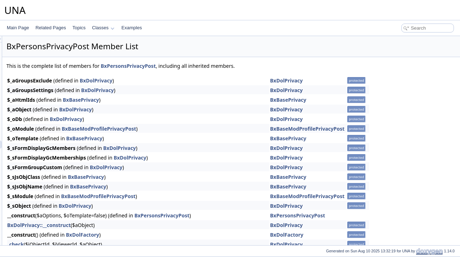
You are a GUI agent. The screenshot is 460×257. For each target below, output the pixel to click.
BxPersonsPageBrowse (53, 113)
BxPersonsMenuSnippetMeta (59, 66)
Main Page (18, 27)
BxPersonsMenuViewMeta (56, 97)
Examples (132, 27)
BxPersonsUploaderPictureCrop (61, 191)
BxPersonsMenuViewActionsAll (61, 89)
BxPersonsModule (48, 105)
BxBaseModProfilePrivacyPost (188, 128)
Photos (32, 215)
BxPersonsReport (48, 152)
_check (105, 244)
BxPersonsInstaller (49, 207)
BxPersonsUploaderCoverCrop (60, 183)
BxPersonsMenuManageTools (59, 58)
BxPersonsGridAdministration (59, 42)
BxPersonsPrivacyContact (56, 136)
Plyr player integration (46, 223)
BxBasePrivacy (170, 99)
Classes (103, 27)
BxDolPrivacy (185, 80)
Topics (78, 27)
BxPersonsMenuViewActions (58, 81)
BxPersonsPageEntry (51, 121)
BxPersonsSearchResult (54, 160)
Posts (30, 238)
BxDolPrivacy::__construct (128, 225)
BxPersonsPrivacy (48, 128)
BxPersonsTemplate (50, 168)
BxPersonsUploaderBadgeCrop (61, 175)
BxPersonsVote (45, 199)
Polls (30, 230)
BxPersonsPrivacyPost (52, 144)
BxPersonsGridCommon (54, 50)
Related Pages (50, 27)
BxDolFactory (172, 234)
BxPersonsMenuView (51, 73)
